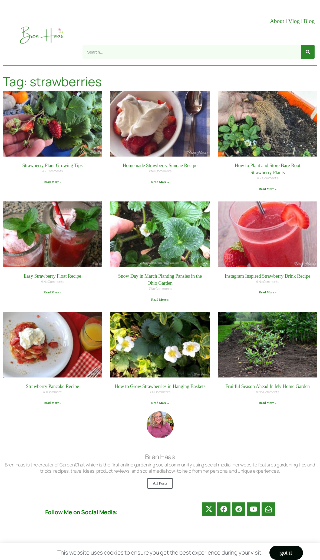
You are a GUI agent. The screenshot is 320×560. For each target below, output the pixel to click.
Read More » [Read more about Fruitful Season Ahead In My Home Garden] (267, 403)
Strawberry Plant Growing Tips (52, 165)
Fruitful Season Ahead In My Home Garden (267, 386)
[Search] (308, 52)
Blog (309, 21)
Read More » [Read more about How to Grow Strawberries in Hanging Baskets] (160, 403)
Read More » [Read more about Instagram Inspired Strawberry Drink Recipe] (267, 292)
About (277, 21)
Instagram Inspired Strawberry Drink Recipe (268, 276)
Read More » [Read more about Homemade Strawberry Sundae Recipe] (160, 182)
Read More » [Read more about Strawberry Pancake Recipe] (52, 403)
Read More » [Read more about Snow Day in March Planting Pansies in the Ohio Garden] (160, 299)
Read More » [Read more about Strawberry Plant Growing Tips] (52, 182)
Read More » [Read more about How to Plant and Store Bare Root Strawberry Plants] (267, 189)
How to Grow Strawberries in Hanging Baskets (160, 386)
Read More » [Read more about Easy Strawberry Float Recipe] (52, 292)
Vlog (294, 21)
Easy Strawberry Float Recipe (52, 276)
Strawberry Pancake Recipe (52, 386)
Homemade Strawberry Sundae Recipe (160, 165)
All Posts (160, 483)
